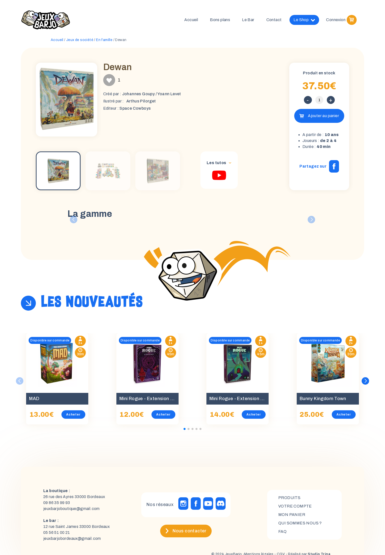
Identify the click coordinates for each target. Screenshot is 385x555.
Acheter (73, 414)
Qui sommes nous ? (300, 523)
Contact (274, 20)
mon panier (291, 515)
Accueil (191, 20)
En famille (104, 40)
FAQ (282, 532)
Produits (289, 498)
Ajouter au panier (323, 116)
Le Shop (304, 20)
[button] (365, 381)
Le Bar (248, 20)
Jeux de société (79, 40)
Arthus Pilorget (141, 101)
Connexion (335, 20)
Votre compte (295, 506)
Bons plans (220, 20)
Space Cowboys (135, 108)
